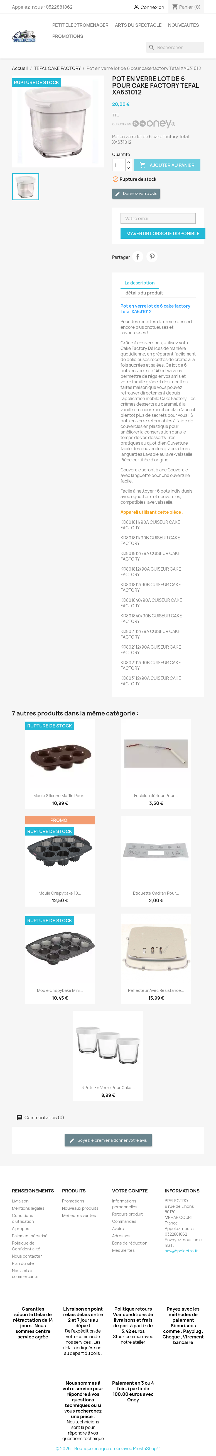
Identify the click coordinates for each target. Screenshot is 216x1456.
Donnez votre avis (136, 194)
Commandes (124, 1221)
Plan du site (23, 1263)
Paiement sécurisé (30, 1235)
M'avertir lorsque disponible (163, 233)
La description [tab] (140, 283)
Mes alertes (123, 1250)
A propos (20, 1228)
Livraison (20, 1201)
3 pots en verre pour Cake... (108, 1087)
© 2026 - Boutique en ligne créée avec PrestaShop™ (108, 1449)
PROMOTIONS (67, 36)
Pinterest (152, 256)
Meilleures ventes (79, 1215)
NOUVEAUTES (183, 25)
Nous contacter (27, 1256)
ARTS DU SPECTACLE (138, 25)
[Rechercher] (175, 47)
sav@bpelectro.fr (181, 1250)
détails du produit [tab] (144, 293)
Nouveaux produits (80, 1208)
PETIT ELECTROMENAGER (80, 25)
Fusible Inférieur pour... (156, 795)
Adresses (121, 1235)
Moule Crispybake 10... (60, 893)
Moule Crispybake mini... (60, 990)
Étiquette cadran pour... (156, 893)
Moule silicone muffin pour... (60, 795)
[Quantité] (119, 165)
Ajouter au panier (167, 165)
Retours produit (127, 1214)
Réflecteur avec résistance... (156, 990)
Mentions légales (28, 1208)
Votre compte (130, 1191)
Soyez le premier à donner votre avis (108, 1140)
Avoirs (118, 1228)
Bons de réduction (130, 1243)
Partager (137, 256)
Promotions (73, 1201)
